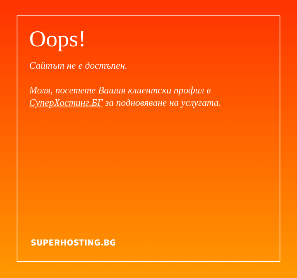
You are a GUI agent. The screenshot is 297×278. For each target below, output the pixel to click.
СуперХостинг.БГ (66, 102)
